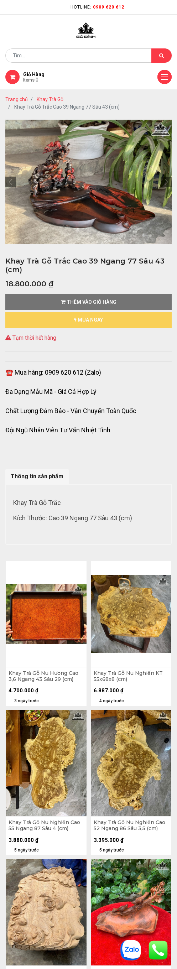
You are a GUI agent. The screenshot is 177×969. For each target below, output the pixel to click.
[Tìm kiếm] (161, 55)
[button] (10, 182)
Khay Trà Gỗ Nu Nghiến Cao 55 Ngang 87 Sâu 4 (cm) (44, 825)
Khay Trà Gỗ (50, 99)
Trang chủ (16, 99)
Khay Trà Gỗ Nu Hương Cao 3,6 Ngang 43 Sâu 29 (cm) (43, 676)
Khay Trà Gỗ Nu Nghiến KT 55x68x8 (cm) (128, 676)
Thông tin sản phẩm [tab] (37, 476)
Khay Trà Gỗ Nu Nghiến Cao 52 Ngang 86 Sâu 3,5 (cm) (129, 825)
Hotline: (97, 7)
